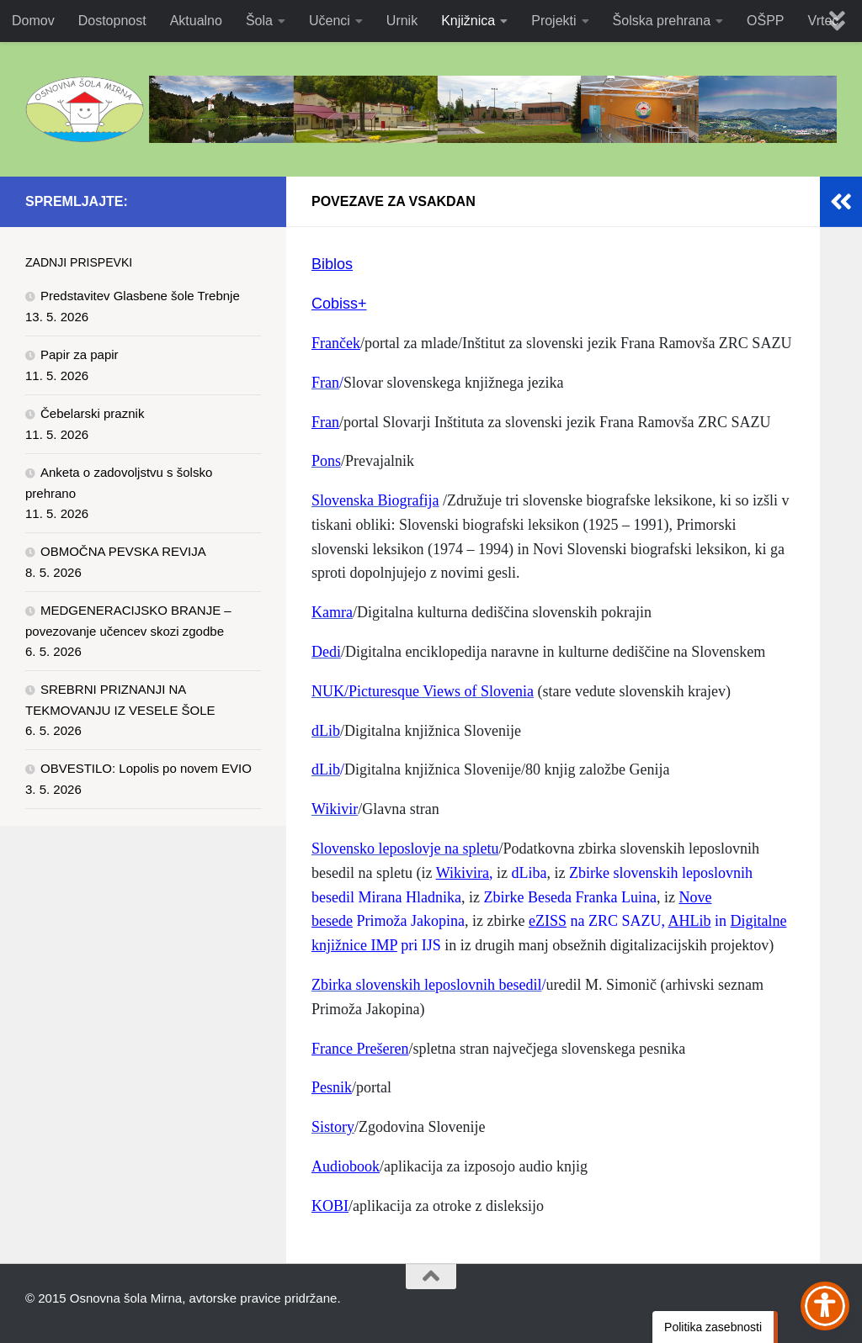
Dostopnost (112, 20)
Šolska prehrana (662, 20)
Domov (33, 20)
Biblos (332, 264)
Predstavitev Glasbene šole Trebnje (140, 295)
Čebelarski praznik (92, 413)
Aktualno (196, 20)
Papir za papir (79, 354)
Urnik (402, 20)
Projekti (553, 20)
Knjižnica (468, 20)
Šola (259, 20)
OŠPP (765, 20)
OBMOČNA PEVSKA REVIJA (123, 551)
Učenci (329, 20)
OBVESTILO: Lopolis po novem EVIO (146, 768)
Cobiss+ (339, 303)
